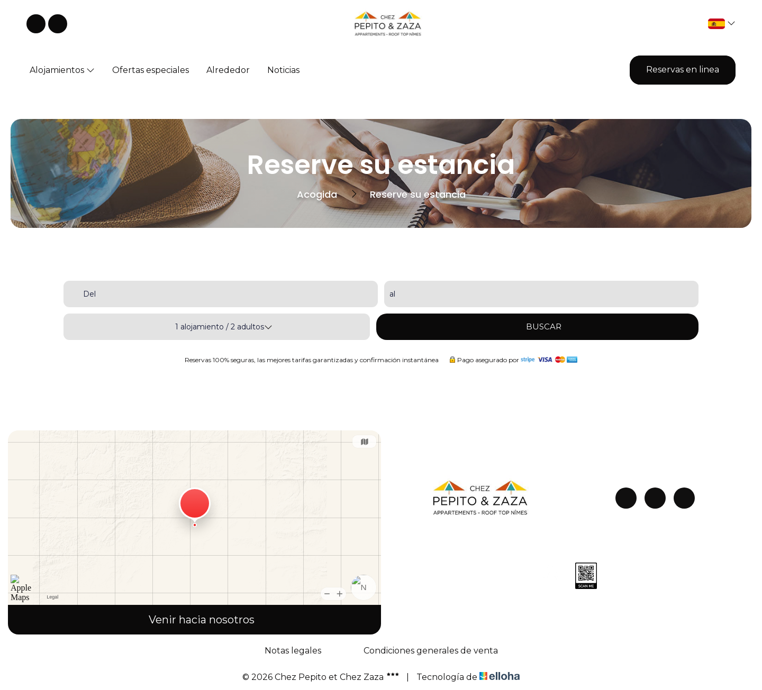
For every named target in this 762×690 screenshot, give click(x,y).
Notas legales (293, 651)
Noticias (283, 70)
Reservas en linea (682, 70)
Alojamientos (62, 70)
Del (89, 294)
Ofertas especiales (150, 70)
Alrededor (228, 70)
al (392, 294)
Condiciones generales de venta (431, 651)
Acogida (317, 194)
